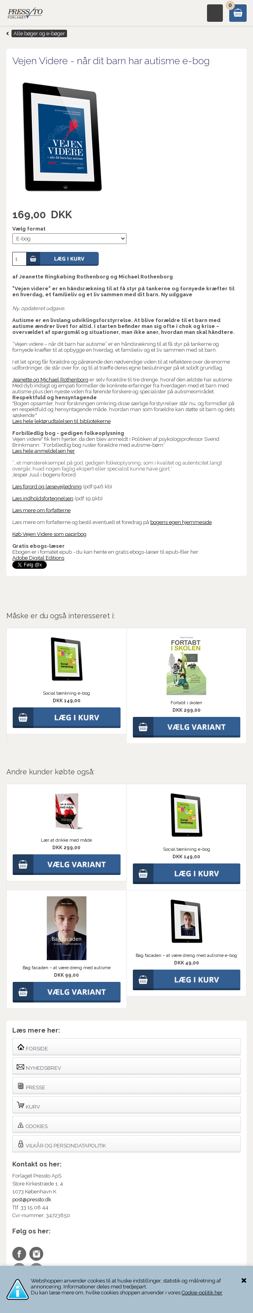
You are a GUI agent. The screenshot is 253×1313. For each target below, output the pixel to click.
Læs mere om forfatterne (41, 510)
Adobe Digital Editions (38, 558)
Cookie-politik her (202, 1293)
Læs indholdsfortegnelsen (42, 498)
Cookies (32, 1124)
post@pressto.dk (31, 1199)
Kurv (28, 1105)
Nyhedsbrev (39, 1066)
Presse (31, 1085)
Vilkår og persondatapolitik (61, 1144)
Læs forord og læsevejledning (47, 487)
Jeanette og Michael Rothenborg (50, 380)
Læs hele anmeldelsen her (43, 451)
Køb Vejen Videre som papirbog (49, 534)
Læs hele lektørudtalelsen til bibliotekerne (61, 421)
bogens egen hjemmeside (181, 522)
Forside (32, 1047)
